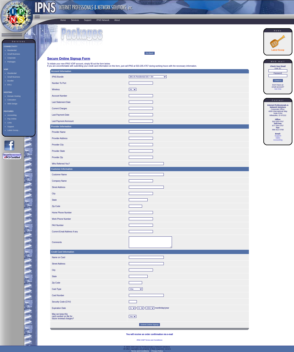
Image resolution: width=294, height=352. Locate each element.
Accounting (12, 115)
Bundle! (10, 81)
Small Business (13, 54)
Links (9, 123)
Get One (277, 89)
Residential (12, 50)
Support (10, 127)
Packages (11, 62)
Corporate (11, 58)
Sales (278, 138)
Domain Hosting (13, 96)
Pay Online (11, 119)
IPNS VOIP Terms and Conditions (150, 343)
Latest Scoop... (13, 130)
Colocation (11, 100)
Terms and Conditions (140, 351)
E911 (9, 85)
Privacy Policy (157, 351)
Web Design (12, 104)
